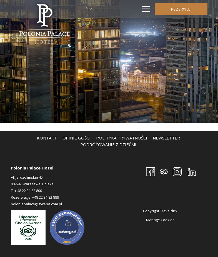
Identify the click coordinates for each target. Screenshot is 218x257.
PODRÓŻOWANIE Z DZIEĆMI (108, 144)
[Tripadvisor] (163, 171)
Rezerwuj (181, 9)
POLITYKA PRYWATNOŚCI (121, 138)
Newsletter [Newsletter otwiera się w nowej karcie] (167, 138)
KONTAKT (47, 138)
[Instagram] (177, 171)
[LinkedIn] (192, 171)
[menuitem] (47, 137)
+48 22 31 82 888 (45, 197)
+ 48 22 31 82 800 (28, 190)
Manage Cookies (160, 219)
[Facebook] (150, 171)
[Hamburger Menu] (144, 9)
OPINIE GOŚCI (76, 138)
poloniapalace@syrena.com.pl (36, 203)
